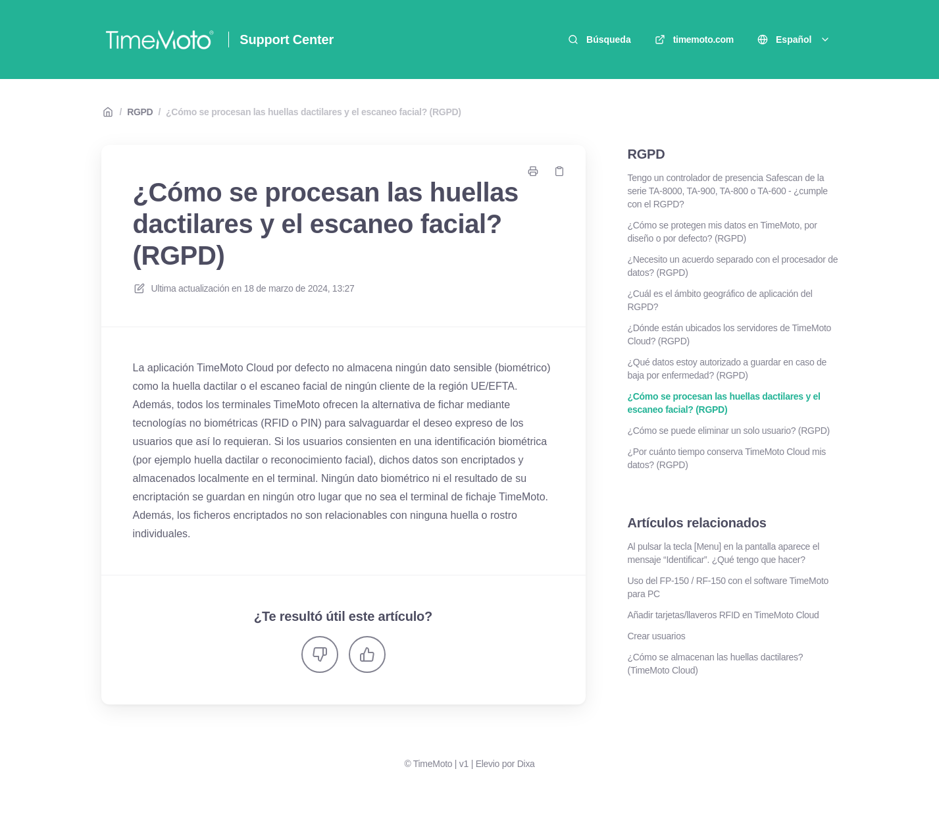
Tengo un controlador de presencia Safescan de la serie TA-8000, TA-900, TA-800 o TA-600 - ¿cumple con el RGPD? (728, 191)
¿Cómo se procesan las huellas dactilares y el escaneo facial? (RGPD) (313, 112)
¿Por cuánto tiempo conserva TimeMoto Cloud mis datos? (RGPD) (727, 458)
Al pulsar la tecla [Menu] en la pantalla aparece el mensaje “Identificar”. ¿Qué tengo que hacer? (724, 553)
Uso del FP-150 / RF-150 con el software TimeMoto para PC (728, 587)
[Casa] (160, 39)
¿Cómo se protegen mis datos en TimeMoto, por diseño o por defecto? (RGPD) (722, 232)
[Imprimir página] (533, 171)
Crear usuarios (657, 636)
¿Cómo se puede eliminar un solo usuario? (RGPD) (729, 430)
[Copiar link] (559, 171)
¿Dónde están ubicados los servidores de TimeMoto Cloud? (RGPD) (730, 334)
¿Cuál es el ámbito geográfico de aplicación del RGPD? (720, 300)
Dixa (526, 763)
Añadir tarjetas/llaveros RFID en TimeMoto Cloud (723, 615)
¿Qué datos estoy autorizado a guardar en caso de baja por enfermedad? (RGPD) (727, 369)
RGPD (140, 112)
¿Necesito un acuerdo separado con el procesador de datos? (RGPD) (733, 266)
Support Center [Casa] (287, 39)
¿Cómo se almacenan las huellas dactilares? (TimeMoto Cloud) (715, 664)
